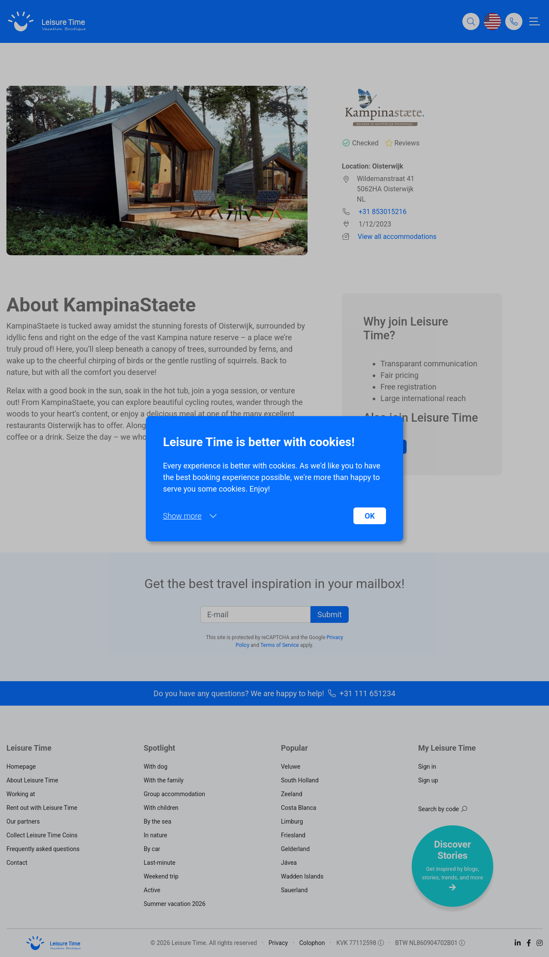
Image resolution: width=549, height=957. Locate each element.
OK (370, 515)
